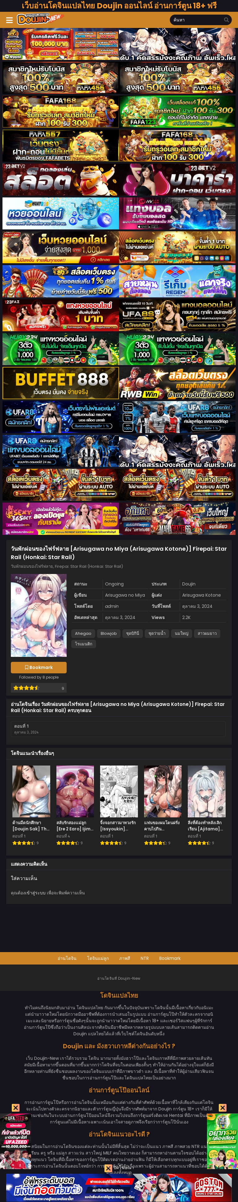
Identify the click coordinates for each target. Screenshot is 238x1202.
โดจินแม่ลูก (98, 958)
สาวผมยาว (207, 633)
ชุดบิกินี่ (132, 633)
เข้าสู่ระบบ (35, 893)
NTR (145, 958)
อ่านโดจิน (67, 958)
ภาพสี (124, 958)
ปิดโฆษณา (119, 1168)
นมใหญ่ (181, 633)
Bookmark (170, 958)
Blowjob (109, 633)
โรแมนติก (83, 644)
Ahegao (83, 633)
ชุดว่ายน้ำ (156, 633)
